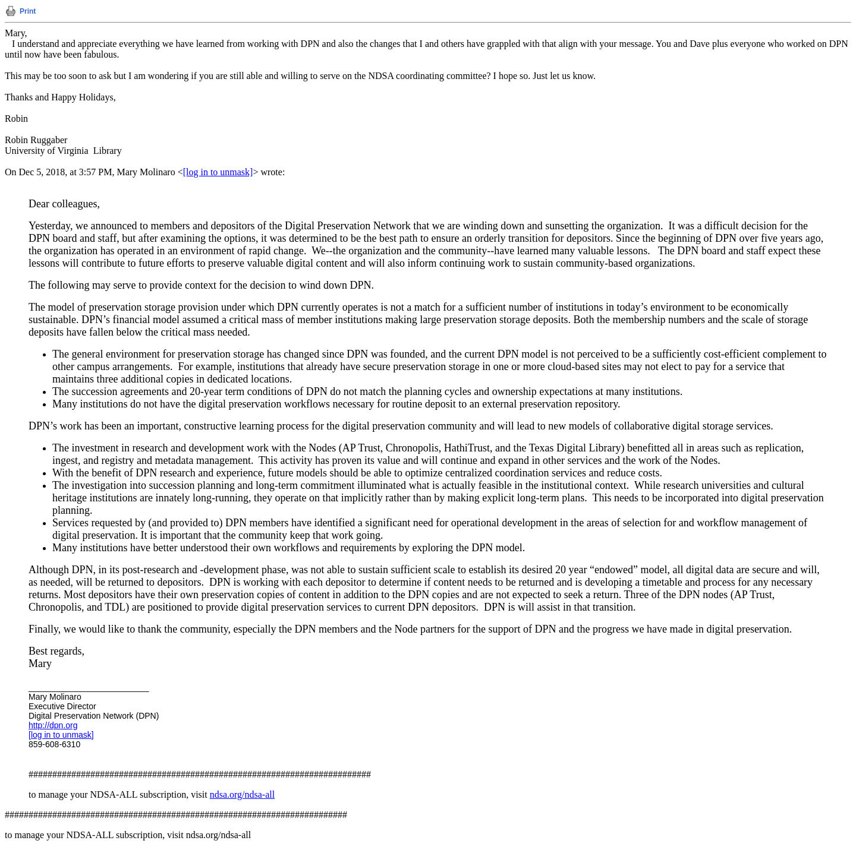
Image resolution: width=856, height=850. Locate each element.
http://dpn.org (53, 725)
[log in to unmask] (218, 172)
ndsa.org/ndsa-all (242, 794)
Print (28, 11)
